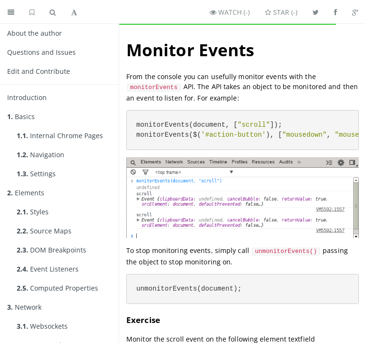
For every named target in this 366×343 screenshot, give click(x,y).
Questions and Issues (41, 52)
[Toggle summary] (11, 12)
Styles (33, 211)
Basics (21, 116)
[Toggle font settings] (74, 12)
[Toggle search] (52, 12)
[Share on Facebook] (335, 12)
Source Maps (44, 230)
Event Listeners (48, 268)
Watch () (230, 12)
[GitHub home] (32, 12)
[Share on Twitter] (315, 12)
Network (24, 307)
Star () (281, 12)
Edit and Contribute (38, 71)
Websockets (42, 326)
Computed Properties (57, 288)
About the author (34, 33)
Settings (36, 173)
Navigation (40, 154)
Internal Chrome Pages (60, 135)
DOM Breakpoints (51, 249)
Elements (25, 192)
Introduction (27, 97)
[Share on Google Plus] (355, 12)
